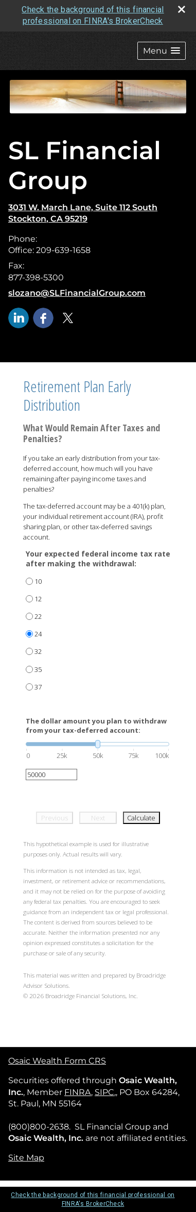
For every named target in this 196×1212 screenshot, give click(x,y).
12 (38, 598)
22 (38, 616)
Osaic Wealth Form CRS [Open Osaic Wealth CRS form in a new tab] (57, 1061)
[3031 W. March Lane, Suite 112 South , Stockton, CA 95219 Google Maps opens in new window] (82, 213)
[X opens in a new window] (68, 317)
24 (38, 633)
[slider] (97, 744)
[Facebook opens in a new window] (43, 317)
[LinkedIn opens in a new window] (18, 317)
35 (38, 669)
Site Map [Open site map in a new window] (26, 1158)
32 (38, 651)
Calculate (141, 817)
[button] (161, 51)
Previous (54, 817)
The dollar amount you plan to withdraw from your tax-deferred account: (96, 725)
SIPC (104, 1092)
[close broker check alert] (181, 9)
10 (38, 581)
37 (38, 687)
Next (98, 817)
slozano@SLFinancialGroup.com (77, 293)
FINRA (77, 1092)
